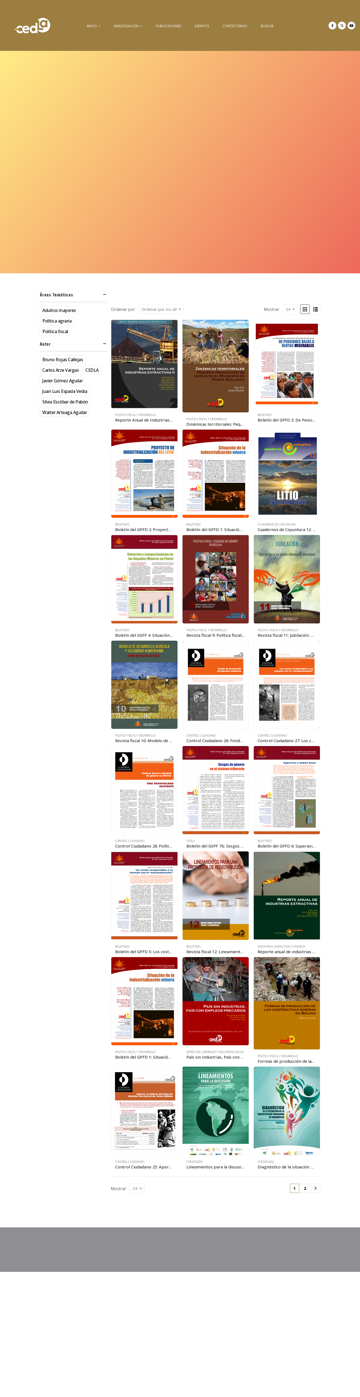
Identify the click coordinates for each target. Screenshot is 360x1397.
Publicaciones (168, 26)
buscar (267, 26)
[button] (305, 309)
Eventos (202, 26)
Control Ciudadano (201, 735)
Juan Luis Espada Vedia (64, 391)
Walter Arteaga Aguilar (64, 412)
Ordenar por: (123, 309)
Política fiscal (55, 331)
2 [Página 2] (305, 1188)
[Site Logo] (32, 25)
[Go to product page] (144, 364)
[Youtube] (351, 25)
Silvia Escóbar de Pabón (65, 402)
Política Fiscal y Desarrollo (135, 415)
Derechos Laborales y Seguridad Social (215, 1052)
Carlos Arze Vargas (60, 370)
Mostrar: (272, 309)
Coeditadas (194, 1162)
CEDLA (190, 841)
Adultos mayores (59, 310)
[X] (342, 25)
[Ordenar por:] (161, 309)
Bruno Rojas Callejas (62, 359)
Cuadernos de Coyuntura (277, 524)
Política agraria (56, 321)
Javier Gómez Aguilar (62, 381)
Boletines (265, 415)
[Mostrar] (290, 309)
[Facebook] (332, 25)
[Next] (315, 1188)
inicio (92, 26)
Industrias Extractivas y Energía (281, 946)
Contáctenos (235, 26)
